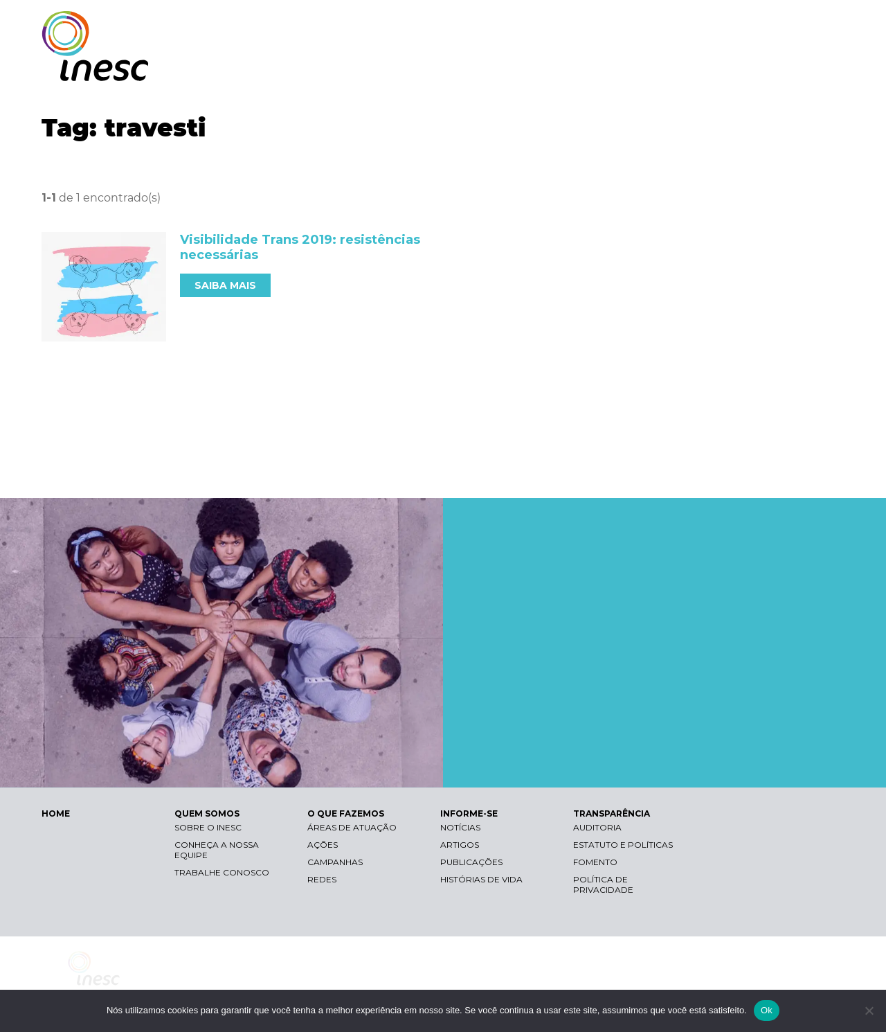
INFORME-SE (687, 67)
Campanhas (335, 862)
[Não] (869, 1010)
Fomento (595, 862)
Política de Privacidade (603, 884)
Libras (604, 24)
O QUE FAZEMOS (591, 67)
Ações (322, 844)
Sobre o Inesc (208, 827)
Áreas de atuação (352, 827)
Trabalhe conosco (221, 872)
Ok (766, 1010)
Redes (321, 879)
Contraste (670, 24)
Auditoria (597, 827)
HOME (56, 813)
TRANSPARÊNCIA (783, 67)
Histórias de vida (481, 879)
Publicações (471, 862)
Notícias (460, 827)
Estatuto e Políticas (623, 844)
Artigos (459, 844)
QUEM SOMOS (491, 67)
